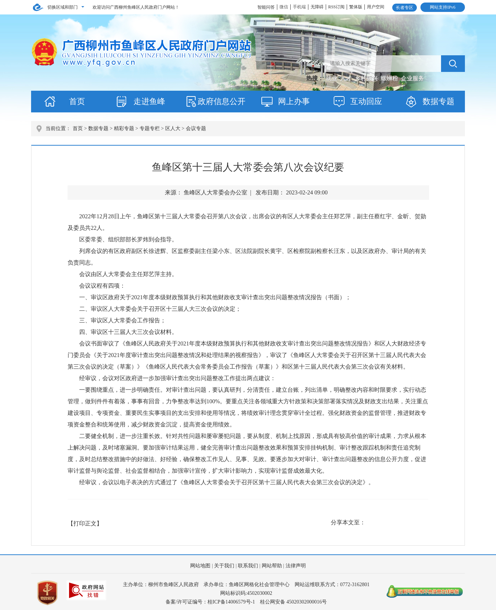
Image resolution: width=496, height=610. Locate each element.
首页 (77, 101)
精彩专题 (124, 128)
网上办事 (294, 101)
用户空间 (375, 6)
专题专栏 (150, 128)
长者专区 (404, 7)
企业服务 (412, 78)
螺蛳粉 (390, 78)
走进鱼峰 (149, 101)
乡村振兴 (367, 78)
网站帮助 (272, 565)
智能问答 (266, 7)
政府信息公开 (221, 101)
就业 (332, 78)
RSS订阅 (336, 6)
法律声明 (296, 565)
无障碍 (317, 6)
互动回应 (366, 101)
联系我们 (248, 565)
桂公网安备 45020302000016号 (293, 602)
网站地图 (200, 565)
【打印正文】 (85, 523)
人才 (346, 78)
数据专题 (438, 101)
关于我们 (224, 565)
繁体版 (355, 6)
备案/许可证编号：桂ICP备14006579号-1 (210, 602)
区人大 (172, 128)
